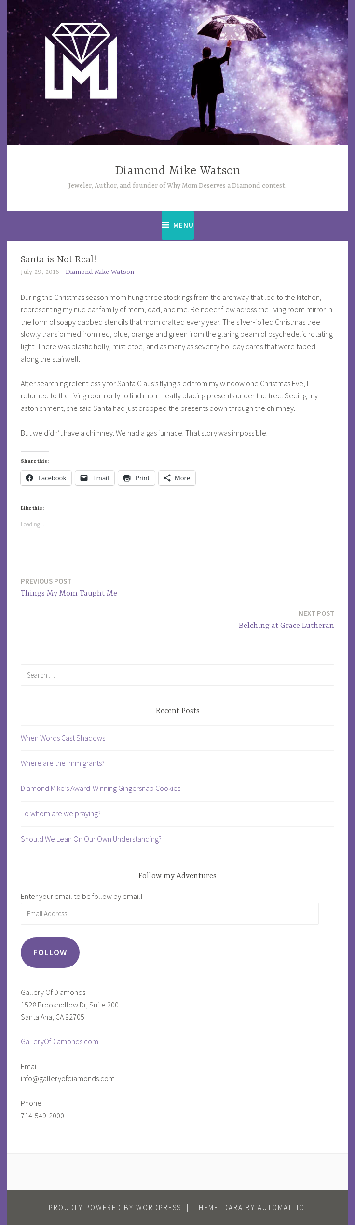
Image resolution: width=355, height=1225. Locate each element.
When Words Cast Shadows (63, 738)
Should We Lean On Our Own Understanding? (91, 839)
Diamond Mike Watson (178, 171)
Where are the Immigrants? (63, 763)
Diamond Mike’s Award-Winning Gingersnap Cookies (100, 788)
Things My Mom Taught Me (69, 586)
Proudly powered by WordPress (115, 1207)
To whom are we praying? (61, 813)
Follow (50, 952)
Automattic (281, 1207)
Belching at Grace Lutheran (286, 619)
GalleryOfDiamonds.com (59, 1041)
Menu (183, 225)
